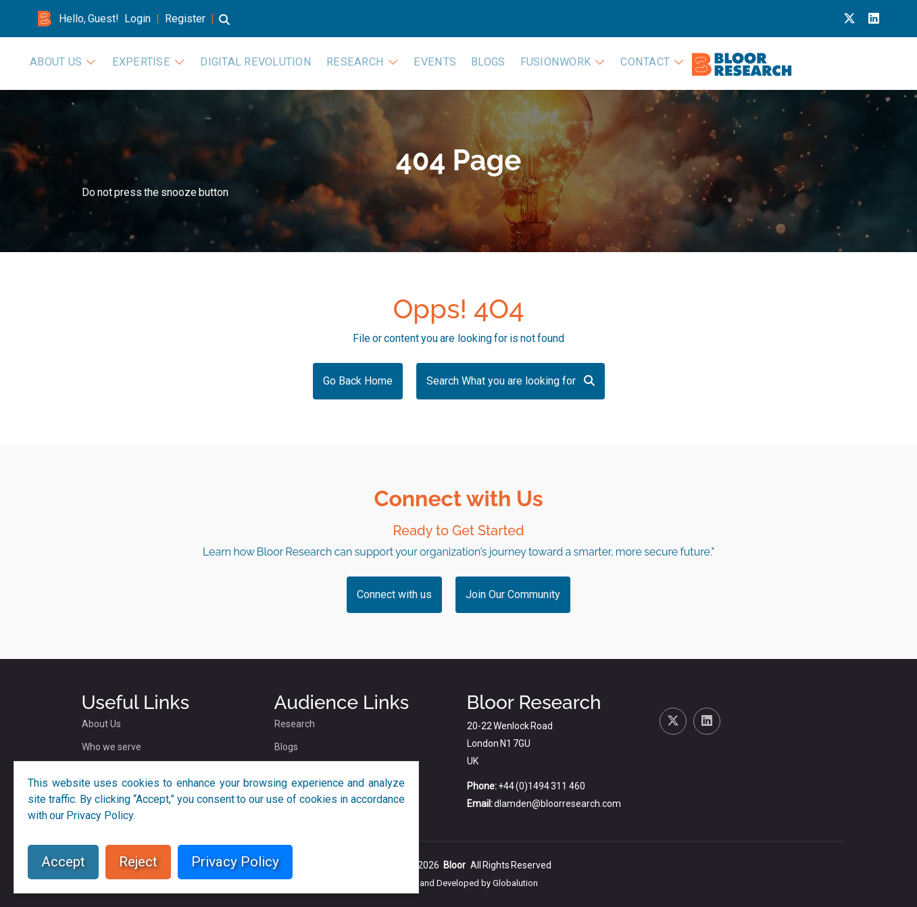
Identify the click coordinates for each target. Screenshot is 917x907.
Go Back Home (358, 380)
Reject (138, 862)
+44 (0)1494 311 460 (541, 786)
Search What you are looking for (510, 380)
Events (653, 62)
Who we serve (111, 747)
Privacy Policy (235, 862)
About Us (315, 62)
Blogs (702, 62)
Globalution (515, 883)
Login (137, 18)
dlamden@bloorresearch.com (557, 803)
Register (185, 18)
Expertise (393, 62)
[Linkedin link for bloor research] (874, 18)
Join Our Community (513, 594)
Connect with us (394, 594)
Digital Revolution (495, 62)
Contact (846, 62)
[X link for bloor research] (849, 18)
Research (581, 62)
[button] (224, 26)
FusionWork (763, 62)
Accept (63, 862)
